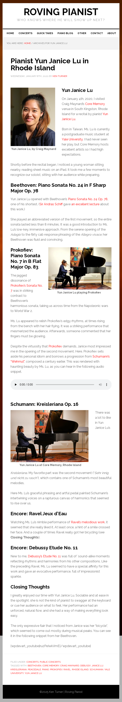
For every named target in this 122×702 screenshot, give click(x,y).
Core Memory (95, 104)
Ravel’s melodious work (88, 522)
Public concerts (50, 662)
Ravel (67, 669)
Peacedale (34, 669)
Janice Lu (97, 665)
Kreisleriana (19, 669)
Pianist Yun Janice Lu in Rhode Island (50, 64)
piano (45, 669)
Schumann (96, 669)
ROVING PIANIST (61, 11)
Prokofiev (55, 346)
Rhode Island (80, 669)
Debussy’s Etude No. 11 (44, 556)
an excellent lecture (85, 204)
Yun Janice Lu (33, 673)
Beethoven (34, 665)
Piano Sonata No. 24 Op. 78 (88, 199)
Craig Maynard (69, 665)
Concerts (33, 662)
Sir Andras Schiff (51, 204)
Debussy (85, 665)
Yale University (72, 139)
